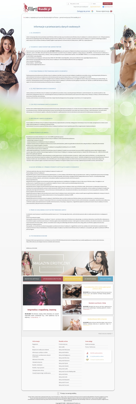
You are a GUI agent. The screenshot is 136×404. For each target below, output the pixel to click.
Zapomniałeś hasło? (95, 7)
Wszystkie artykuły (32, 279)
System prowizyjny (90, 344)
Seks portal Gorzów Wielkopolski (67, 371)
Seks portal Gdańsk (63, 366)
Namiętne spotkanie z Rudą (97, 303)
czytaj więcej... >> (36, 317)
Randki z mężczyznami (38, 367)
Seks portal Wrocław (64, 358)
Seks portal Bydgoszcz (64, 355)
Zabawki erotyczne (37, 362)
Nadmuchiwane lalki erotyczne (97, 319)
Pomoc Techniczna (90, 347)
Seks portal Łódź (63, 377)
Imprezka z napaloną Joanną (41, 309)
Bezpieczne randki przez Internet (40, 349)
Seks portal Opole (63, 363)
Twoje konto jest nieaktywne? (80, 7)
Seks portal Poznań (64, 382)
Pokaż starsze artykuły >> (105, 333)
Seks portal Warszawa (64, 349)
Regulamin (35, 344)
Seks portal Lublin (63, 369)
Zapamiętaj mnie (108, 7)
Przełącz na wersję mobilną (68, 393)
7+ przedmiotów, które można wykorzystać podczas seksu (97, 288)
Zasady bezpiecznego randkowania (41, 373)
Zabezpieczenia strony (38, 370)
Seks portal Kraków (64, 352)
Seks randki (62, 347)
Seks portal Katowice (64, 360)
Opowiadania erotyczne (52, 279)
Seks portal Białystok (64, 379)
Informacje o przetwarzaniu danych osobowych (41, 356)
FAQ (33, 347)
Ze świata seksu (90, 279)
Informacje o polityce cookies (40, 352)
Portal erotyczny (63, 344)
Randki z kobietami (37, 365)
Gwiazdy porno (105, 279)
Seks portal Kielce (63, 374)
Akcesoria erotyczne (73, 279)
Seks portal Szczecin (64, 385)
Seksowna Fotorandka (38, 359)
